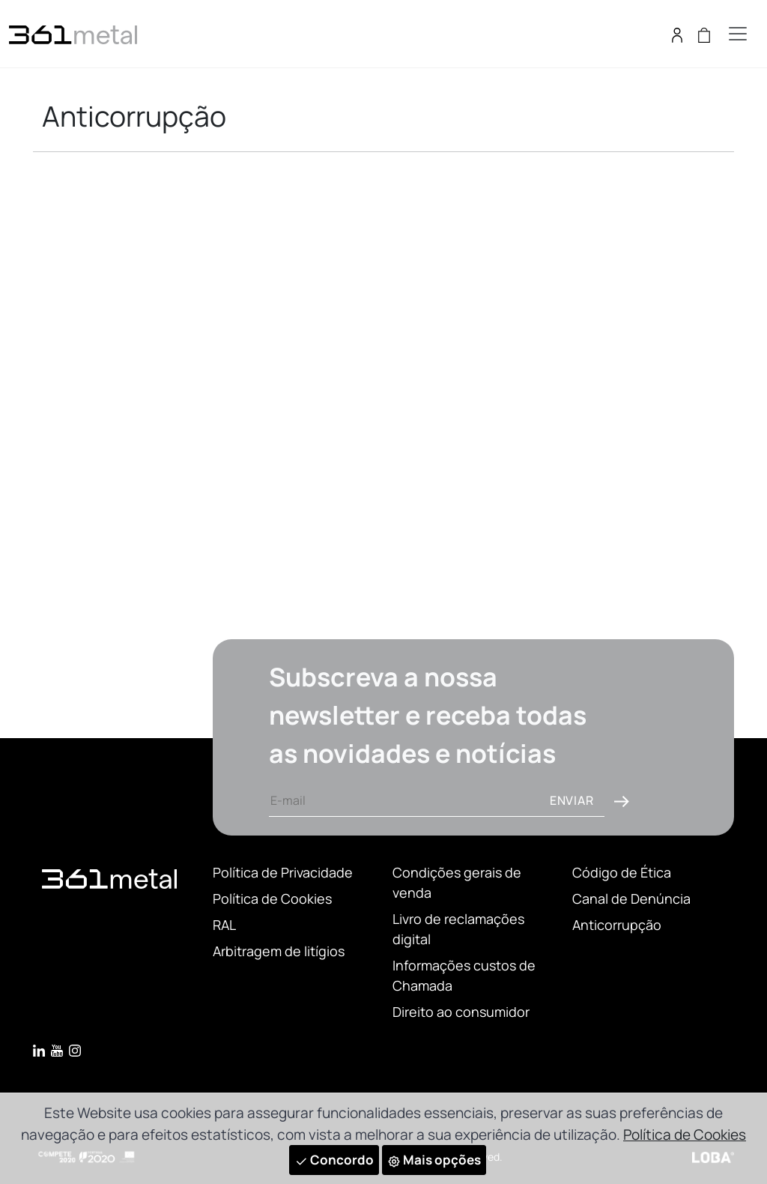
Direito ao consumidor (461, 1012)
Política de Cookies (272, 898)
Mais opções (434, 1159)
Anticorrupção (616, 925)
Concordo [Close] (334, 1159)
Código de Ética (621, 872)
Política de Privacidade (283, 872)
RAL (224, 925)
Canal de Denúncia (631, 898)
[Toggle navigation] (738, 33)
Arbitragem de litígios (279, 951)
